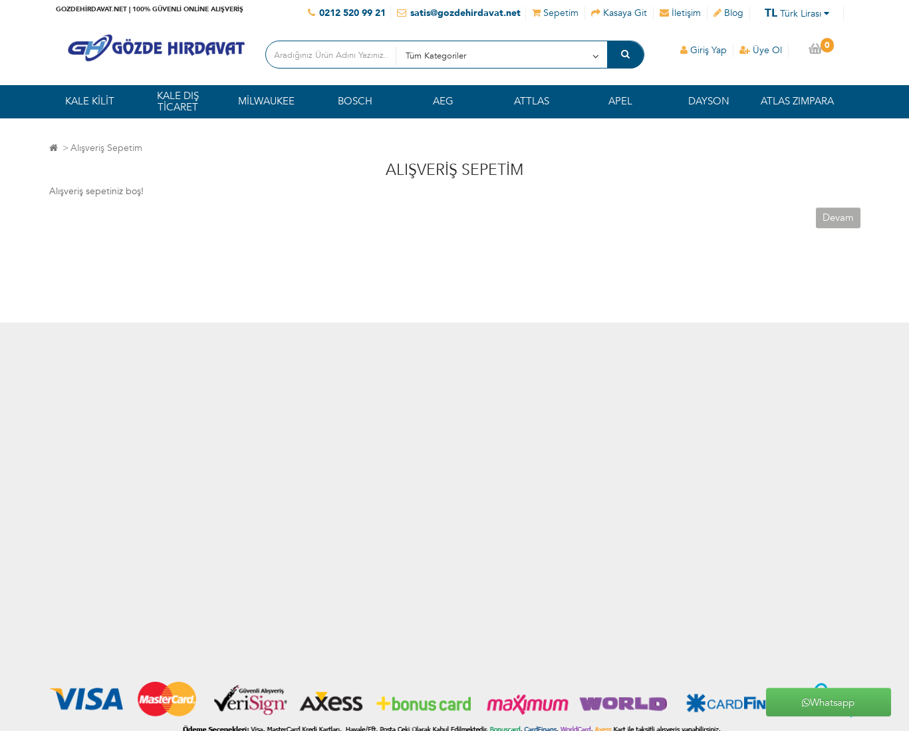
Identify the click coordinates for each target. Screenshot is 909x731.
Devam (838, 217)
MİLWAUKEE (266, 101)
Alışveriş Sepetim (106, 148)
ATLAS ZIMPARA (797, 101)
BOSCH (355, 101)
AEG (443, 101)
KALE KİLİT (89, 101)
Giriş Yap (703, 50)
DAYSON (708, 101)
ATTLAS (531, 101)
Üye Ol (760, 50)
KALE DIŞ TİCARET (178, 101)
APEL (620, 101)
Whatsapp (828, 702)
